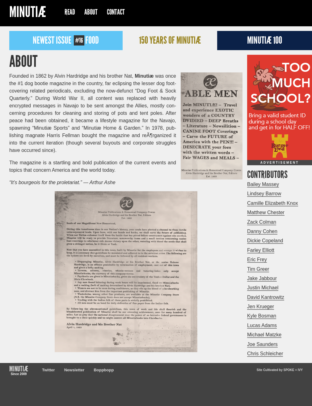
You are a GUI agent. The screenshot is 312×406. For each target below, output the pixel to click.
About (91, 12)
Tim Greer (258, 269)
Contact (116, 12)
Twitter (48, 370)
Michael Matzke (264, 334)
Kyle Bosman (261, 315)
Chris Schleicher (265, 353)
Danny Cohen (262, 231)
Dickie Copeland (265, 240)
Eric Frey (257, 259)
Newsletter (74, 370)
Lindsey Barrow (264, 193)
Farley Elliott (260, 250)
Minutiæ (27, 13)
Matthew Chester (266, 212)
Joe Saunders (262, 344)
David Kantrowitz (265, 297)
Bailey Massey (263, 184)
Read (70, 12)
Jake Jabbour (262, 278)
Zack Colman (261, 222)
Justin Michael (262, 287)
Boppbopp (104, 370)
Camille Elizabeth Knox (272, 203)
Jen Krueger (260, 306)
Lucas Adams (262, 325)
